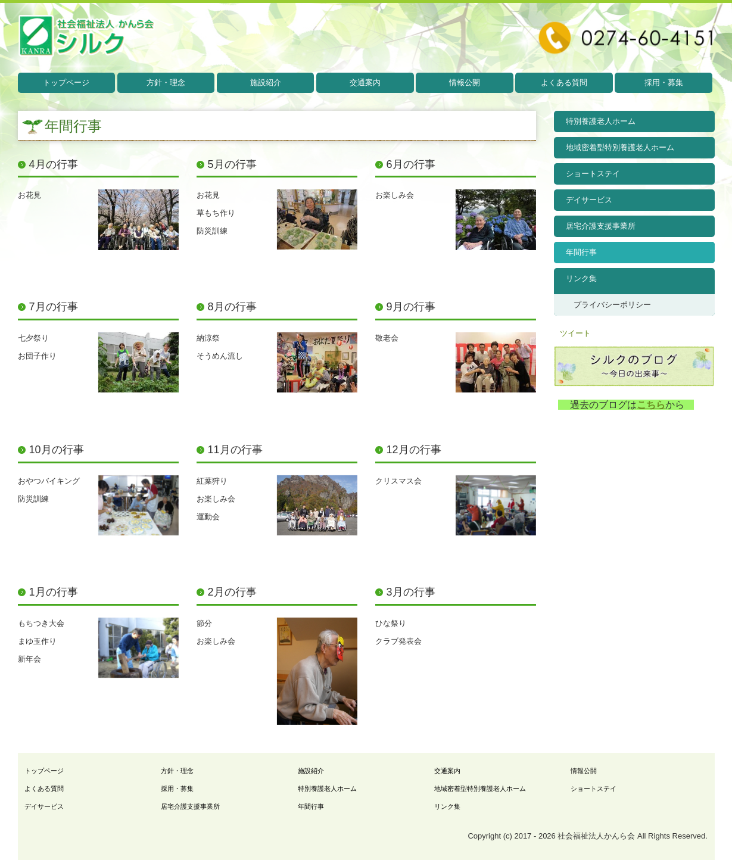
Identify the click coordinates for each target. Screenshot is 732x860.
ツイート (575, 333)
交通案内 (365, 82)
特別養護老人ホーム (601, 121)
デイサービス (589, 199)
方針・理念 (166, 82)
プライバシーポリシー (612, 304)
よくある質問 (564, 82)
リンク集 (581, 278)
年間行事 (581, 252)
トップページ (66, 82)
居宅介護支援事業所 (601, 226)
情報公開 (464, 82)
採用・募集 (663, 82)
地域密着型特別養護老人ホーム (620, 147)
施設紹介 (265, 82)
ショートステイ (593, 173)
